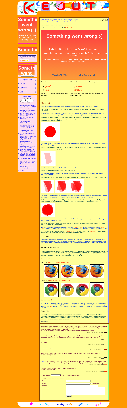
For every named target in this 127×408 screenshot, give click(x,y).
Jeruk (75, 88)
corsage (21, 92)
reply (102, 332)
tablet (21, 88)
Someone (47, 90)
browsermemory (23, 87)
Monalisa (47, 89)
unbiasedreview (23, 90)
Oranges (47, 88)
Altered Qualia (78, 227)
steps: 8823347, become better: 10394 (59, 280)
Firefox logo (48, 85)
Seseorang (77, 90)
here (51, 306)
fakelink (21, 82)
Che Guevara (48, 86)
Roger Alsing (93, 231)
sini (79, 317)
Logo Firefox (77, 85)
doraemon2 (22, 83)
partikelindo (22, 84)
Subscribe (95, 383)
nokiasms (22, 91)
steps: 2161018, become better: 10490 (59, 262)
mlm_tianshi (22, 80)
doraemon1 (22, 86)
